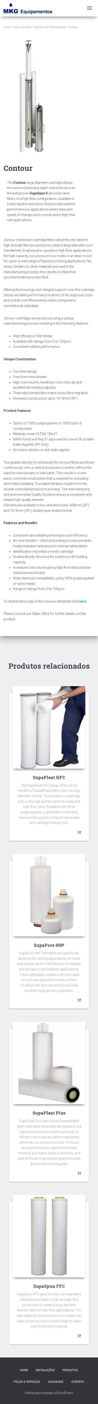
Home (24, 1370)
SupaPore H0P (49, 945)
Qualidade (56, 1381)
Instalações (45, 1370)
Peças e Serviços (27, 1381)
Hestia (29, 1393)
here (82, 601)
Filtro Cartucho (22, 27)
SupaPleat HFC (49, 777)
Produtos (70, 1370)
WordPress (64, 1393)
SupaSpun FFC (49, 1286)
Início (7, 27)
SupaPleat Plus (49, 1113)
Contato (77, 1381)
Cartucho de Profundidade (49, 27)
